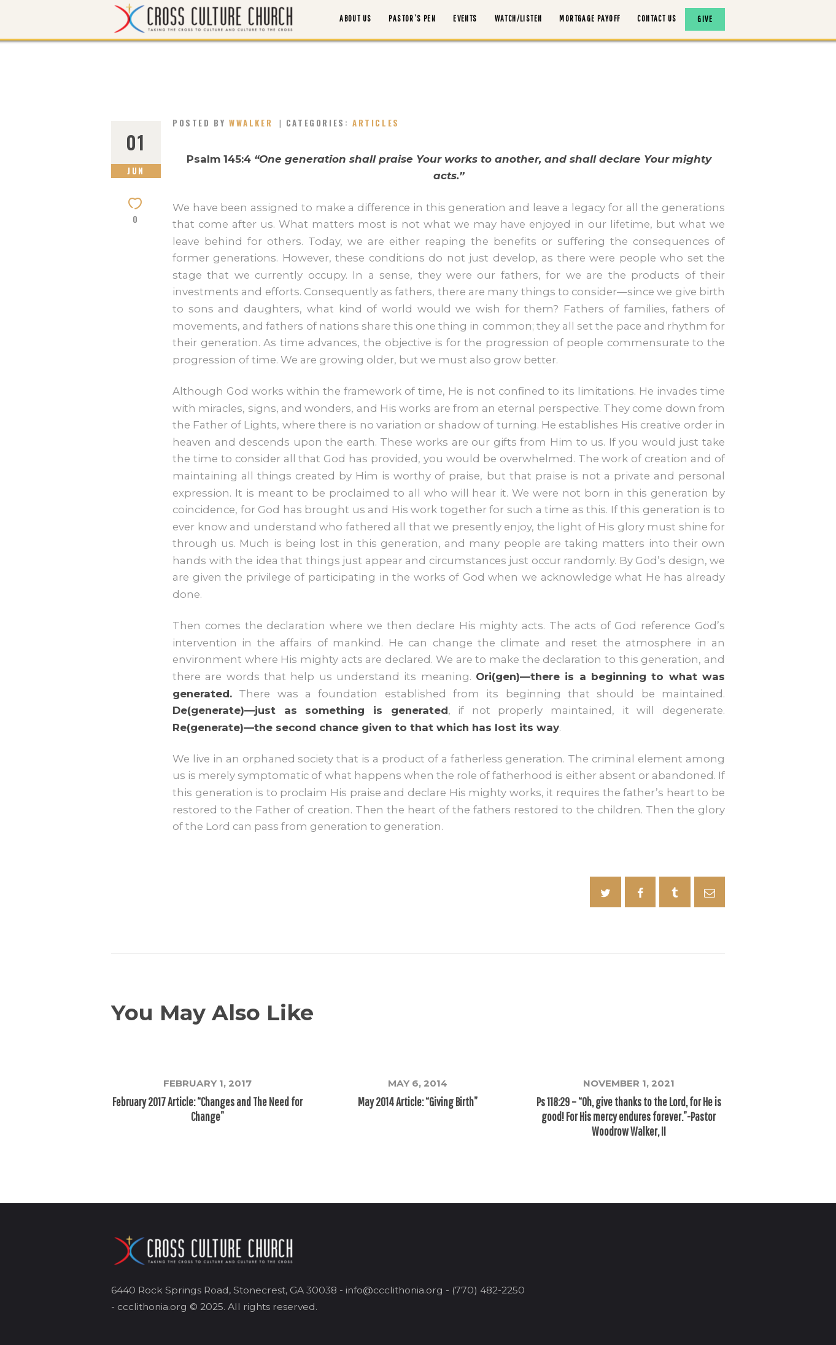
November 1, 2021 (629, 1083)
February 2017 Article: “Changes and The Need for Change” (207, 1109)
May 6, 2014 (417, 1083)
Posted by (224, 123)
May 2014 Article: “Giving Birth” (418, 1102)
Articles (376, 123)
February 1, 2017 (207, 1083)
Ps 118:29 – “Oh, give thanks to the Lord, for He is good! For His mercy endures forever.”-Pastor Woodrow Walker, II (628, 1116)
